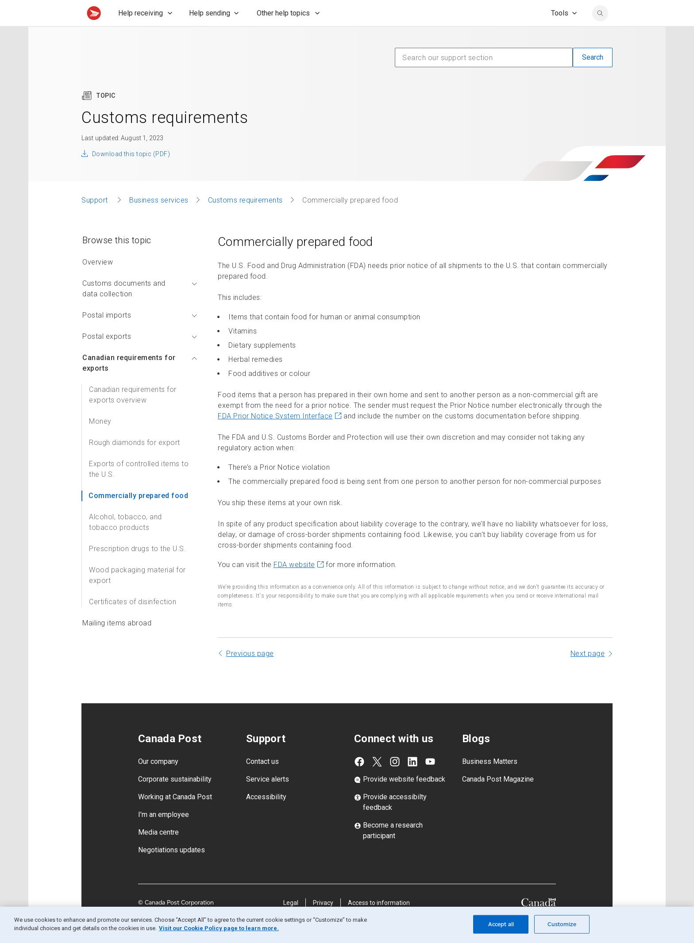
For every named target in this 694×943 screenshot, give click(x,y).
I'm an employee (163, 834)
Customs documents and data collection (139, 308)
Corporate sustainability (175, 798)
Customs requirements (245, 219)
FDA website (299, 584)
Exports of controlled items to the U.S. (139, 488)
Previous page (250, 673)
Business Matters (489, 781)
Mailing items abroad (116, 642)
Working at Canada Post (175, 816)
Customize (561, 924)
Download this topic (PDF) (131, 173)
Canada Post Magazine (498, 798)
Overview (97, 281)
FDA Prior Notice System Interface (280, 435)
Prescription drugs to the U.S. (137, 568)
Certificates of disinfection (132, 621)
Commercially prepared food (138, 515)
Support (95, 219)
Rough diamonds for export (134, 462)
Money (100, 441)
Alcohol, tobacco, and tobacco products (125, 541)
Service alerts (267, 798)
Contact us (262, 781)
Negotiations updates (171, 869)
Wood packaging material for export (137, 594)
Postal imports (139, 334)
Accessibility (266, 816)
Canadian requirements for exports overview (133, 414)
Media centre (158, 851)
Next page (588, 673)
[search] (600, 33)
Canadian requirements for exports (139, 382)
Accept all (501, 924)
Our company (158, 781)
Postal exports (139, 356)
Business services (159, 219)
